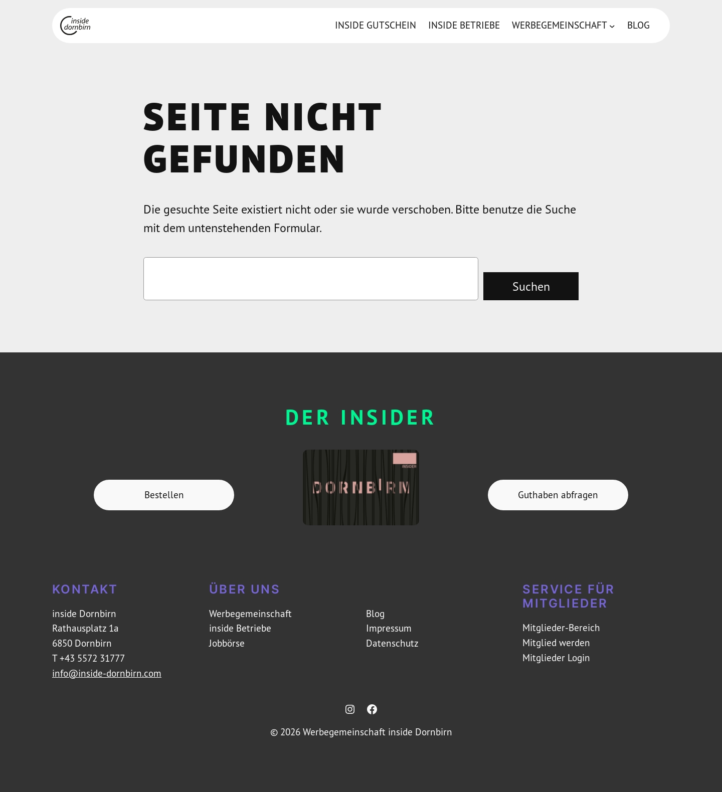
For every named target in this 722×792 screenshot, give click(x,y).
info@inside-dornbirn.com (106, 673)
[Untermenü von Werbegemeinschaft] (612, 26)
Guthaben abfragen (558, 495)
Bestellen (164, 495)
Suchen (531, 286)
